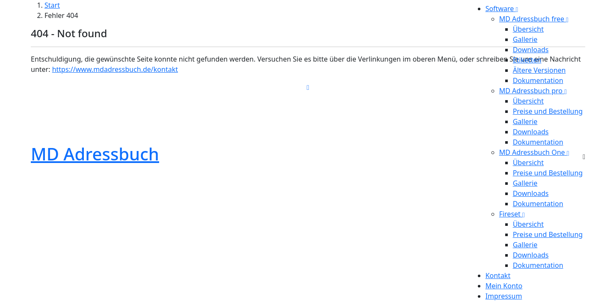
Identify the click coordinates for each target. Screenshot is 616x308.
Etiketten (527, 60)
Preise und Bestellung (548, 111)
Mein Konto (504, 285)
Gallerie (525, 39)
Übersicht (528, 29)
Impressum (504, 296)
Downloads (531, 49)
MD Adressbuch (95, 154)
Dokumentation (538, 80)
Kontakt (498, 275)
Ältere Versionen (539, 70)
